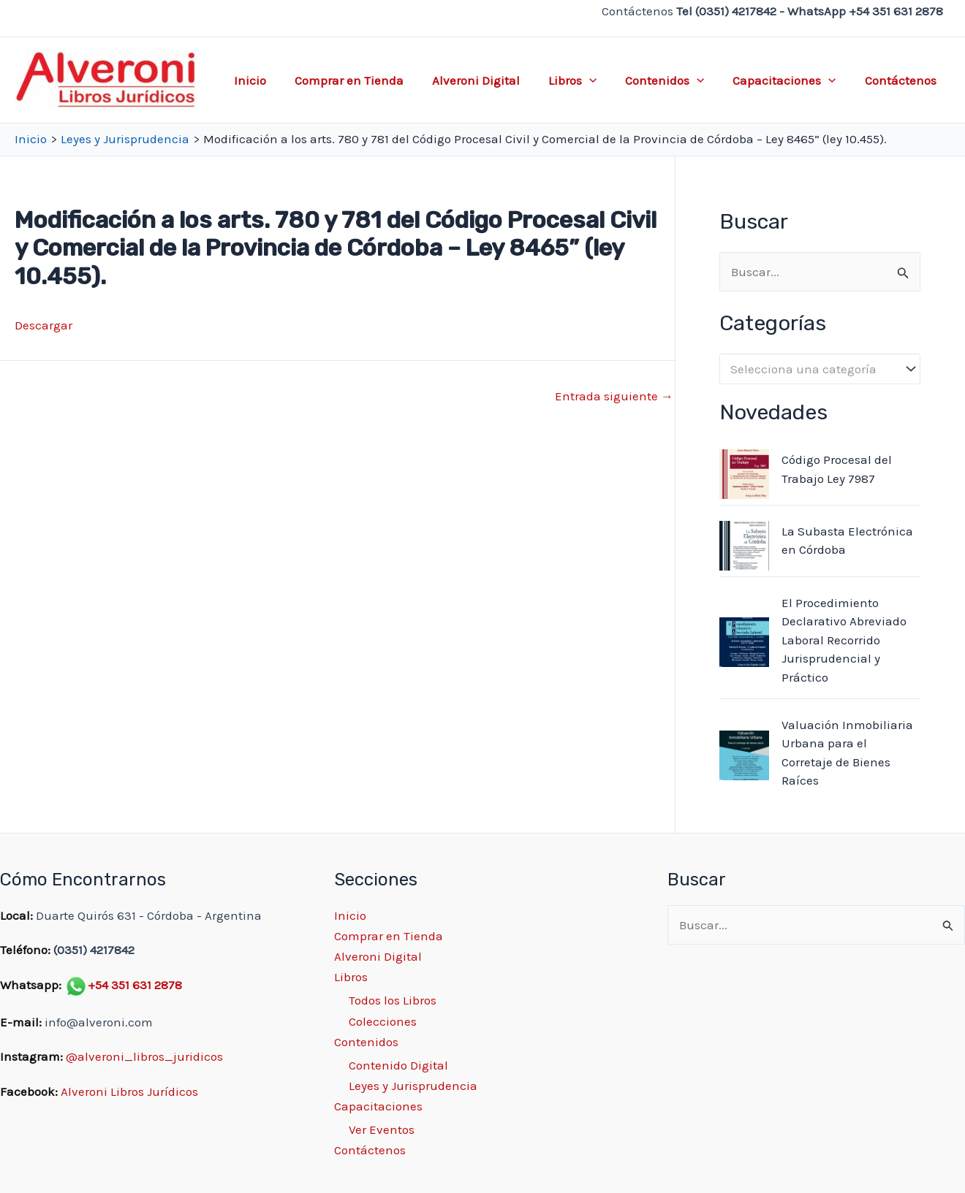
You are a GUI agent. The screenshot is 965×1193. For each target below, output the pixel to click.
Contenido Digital (398, 1065)
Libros (585, 80)
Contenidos (674, 80)
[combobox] (819, 369)
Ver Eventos (382, 1129)
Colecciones (383, 1021)
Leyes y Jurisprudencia (413, 1085)
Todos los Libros (392, 1000)
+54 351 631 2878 (135, 984)
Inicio (273, 80)
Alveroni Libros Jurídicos (129, 1091)
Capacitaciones (789, 80)
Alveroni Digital (492, 80)
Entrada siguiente (614, 396)
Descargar (43, 325)
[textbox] (812, 369)
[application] (601, 80)
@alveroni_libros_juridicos (144, 1056)
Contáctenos (902, 80)
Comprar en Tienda (368, 80)
